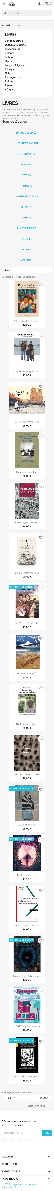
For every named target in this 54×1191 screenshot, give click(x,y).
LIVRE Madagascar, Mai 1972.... (27, 522)
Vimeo (20, 1140)
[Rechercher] (27, 13)
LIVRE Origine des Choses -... (27, 321)
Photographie (12, 77)
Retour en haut (38, 1106)
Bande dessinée (14, 40)
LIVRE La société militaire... (27, 925)
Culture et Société (15, 44)
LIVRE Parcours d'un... (27, 724)
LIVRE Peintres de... (27, 824)
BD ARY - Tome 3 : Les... (27, 875)
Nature (9, 73)
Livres (11, 34)
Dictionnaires (12, 49)
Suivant (45, 1098)
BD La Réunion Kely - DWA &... (27, 371)
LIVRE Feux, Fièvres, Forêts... (27, 774)
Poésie (9, 81)
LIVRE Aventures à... (27, 673)
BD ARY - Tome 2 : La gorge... (27, 976)
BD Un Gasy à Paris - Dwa (27, 421)
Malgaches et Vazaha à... (27, 472)
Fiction (9, 57)
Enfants (9, 53)
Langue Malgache (15, 65)
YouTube (12, 1140)
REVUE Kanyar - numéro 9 (27, 1026)
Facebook (4, 1140)
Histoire (9, 61)
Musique (10, 69)
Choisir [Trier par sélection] (27, 270)
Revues (9, 85)
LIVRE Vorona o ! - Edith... (27, 623)
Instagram (28, 1140)
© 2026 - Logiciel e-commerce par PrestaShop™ (20, 1186)
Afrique (9, 89)
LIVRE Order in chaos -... (27, 572)
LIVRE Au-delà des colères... (27, 1076)
